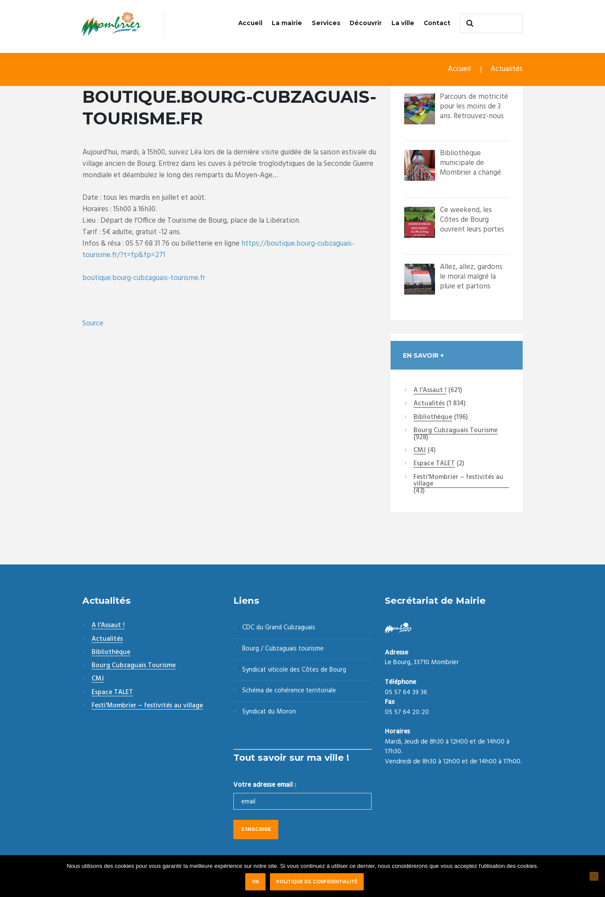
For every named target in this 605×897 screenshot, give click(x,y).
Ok (255, 881)
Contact (437, 22)
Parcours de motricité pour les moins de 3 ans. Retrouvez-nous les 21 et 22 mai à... (474, 111)
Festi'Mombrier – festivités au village (458, 481)
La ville (402, 22)
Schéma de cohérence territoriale (290, 692)
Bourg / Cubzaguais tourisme (284, 649)
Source (92, 324)
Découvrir (366, 22)
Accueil (250, 22)
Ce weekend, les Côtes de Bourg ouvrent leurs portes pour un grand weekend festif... (472, 229)
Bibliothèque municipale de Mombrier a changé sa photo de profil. (471, 167)
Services (326, 22)
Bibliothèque (432, 417)
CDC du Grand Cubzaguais (280, 628)
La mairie (287, 22)
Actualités (507, 69)
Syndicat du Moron (270, 713)
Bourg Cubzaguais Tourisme (455, 430)
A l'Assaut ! (429, 390)
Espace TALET (434, 464)
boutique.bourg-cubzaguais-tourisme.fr (143, 278)
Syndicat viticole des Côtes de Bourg (296, 670)
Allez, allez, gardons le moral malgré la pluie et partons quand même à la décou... (471, 286)
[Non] (594, 876)
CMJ (419, 450)
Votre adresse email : (264, 786)
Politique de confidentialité (317, 881)
